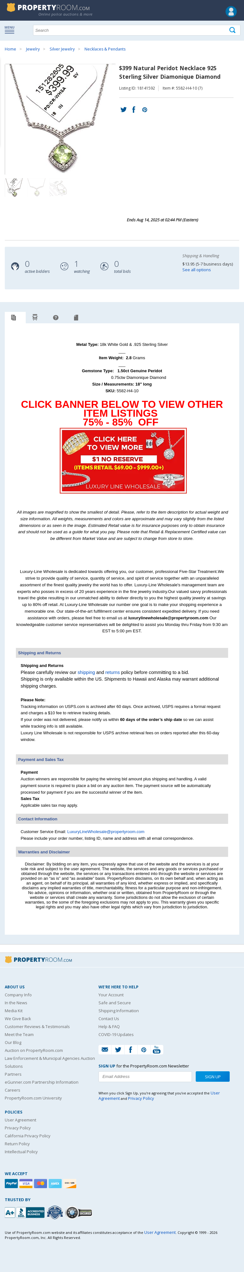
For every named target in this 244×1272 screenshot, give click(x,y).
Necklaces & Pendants (105, 49)
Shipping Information (118, 1010)
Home (10, 49)
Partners (13, 1074)
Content (6, 80)
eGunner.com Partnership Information (41, 1082)
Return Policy (17, 1144)
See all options (196, 270)
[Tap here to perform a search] (233, 30)
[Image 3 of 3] (58, 187)
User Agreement (20, 1120)
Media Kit (14, 1010)
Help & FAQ (109, 1026)
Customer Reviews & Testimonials (37, 1026)
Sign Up (213, 1077)
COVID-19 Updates (116, 1034)
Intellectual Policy (21, 1151)
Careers (12, 1090)
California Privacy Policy (28, 1136)
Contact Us (108, 1018)
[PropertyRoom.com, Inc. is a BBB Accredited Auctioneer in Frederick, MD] (25, 1212)
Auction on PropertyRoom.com (34, 1050)
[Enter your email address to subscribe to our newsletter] (145, 1076)
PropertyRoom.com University (33, 1098)
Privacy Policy (18, 1128)
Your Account (111, 995)
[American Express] (56, 1183)
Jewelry (33, 49)
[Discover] (70, 1183)
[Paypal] (12, 1183)
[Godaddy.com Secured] (79, 1212)
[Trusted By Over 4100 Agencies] (55, 1212)
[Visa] (26, 1183)
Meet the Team (19, 1034)
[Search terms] (137, 30)
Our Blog (13, 1042)
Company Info (18, 995)
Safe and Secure (114, 1003)
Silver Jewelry (62, 49)
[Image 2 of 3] (36, 187)
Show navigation (11, 29)
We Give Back (18, 1018)
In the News (16, 1003)
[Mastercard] (41, 1183)
